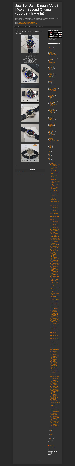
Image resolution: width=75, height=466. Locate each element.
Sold (24, 171)
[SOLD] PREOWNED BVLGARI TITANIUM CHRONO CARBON (55, 272)
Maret (51, 435)
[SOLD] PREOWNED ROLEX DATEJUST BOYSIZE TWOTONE (54, 184)
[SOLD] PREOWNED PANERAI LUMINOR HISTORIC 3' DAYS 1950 (55, 168)
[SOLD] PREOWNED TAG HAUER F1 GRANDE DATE (54, 228)
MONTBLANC (51, 112)
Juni (50, 431)
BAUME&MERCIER (52, 62)
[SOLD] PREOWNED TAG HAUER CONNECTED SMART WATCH (54, 280)
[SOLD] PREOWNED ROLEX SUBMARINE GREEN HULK (55, 402)
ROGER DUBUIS (52, 127)
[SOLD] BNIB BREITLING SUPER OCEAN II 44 (54, 170)
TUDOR (50, 137)
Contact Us (41, 26)
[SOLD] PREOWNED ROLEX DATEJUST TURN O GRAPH (54, 405)
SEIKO (50, 130)
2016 (50, 158)
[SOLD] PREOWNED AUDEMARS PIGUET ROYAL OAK (53, 333)
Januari (51, 438)
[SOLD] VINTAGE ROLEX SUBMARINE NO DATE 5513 (54, 233)
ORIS (50, 116)
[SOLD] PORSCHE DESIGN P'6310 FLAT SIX (54, 372)
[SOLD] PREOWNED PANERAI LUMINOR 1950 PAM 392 (55, 323)
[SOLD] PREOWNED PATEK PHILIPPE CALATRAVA (54, 330)
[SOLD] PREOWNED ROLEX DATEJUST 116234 (54, 370)
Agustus (51, 429)
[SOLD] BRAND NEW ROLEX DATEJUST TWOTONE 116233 (54, 422)
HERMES (50, 96)
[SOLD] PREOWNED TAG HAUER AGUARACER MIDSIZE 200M (54, 336)
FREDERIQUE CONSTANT (53, 88)
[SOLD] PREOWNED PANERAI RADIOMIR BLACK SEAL (55, 417)
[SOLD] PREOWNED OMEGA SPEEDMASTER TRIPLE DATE (54, 217)
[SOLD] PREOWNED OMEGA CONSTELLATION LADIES (54, 390)
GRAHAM (50, 91)
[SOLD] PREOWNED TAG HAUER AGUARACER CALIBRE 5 (54, 414)
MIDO (50, 111)
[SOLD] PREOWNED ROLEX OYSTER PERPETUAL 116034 (54, 367)
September (52, 427)
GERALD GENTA (52, 89)
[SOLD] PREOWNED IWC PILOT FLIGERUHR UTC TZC (54, 392)
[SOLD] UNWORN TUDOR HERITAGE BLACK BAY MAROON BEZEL (54, 250)
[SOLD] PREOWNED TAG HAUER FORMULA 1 (54, 365)
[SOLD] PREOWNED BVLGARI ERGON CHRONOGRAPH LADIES (55, 173)
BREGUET (51, 67)
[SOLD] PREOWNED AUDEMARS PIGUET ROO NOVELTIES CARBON (54, 425)
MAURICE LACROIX (52, 110)
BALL (50, 61)
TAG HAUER (51, 134)
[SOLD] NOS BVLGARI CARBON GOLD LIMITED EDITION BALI (54, 258)
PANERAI (50, 117)
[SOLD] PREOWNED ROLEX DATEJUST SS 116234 (54, 282)
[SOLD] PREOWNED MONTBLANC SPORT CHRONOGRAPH (54, 397)
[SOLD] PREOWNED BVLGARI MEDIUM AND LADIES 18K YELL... (55, 264)
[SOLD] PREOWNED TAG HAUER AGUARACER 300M (55, 205)
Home (15, 26)
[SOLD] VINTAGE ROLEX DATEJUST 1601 (54, 253)
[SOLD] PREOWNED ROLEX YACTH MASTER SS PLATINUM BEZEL (54, 311)
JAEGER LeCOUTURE (52, 101)
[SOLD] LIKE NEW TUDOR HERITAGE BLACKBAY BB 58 (54, 214)
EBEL (50, 83)
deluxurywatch (52, 445)
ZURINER (50, 147)
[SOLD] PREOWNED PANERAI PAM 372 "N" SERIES (55, 165)
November (51, 162)
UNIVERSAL (51, 139)
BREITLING (51, 68)
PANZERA (50, 118)
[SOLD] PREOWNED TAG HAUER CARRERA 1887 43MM (54, 384)
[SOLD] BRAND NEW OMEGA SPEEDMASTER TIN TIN (54, 412)
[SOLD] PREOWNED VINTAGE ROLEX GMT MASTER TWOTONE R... (55, 285)
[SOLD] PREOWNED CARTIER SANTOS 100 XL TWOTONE (55, 347)
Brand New (20, 26)
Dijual (50, 82)
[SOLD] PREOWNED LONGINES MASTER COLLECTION (53, 176)
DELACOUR (51, 80)
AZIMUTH (50, 59)
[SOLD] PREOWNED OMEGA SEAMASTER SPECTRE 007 (54, 345)
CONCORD (51, 75)
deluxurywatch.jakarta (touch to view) (28, 22)
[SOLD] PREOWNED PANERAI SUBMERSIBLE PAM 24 (55, 321)
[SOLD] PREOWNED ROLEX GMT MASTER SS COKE (54, 355)
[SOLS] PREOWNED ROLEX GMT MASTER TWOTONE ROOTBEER (54, 244)
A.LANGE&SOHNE (52, 51)
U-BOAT (50, 138)
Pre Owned (26, 26)
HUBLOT (50, 98)
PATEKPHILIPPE (51, 119)
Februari (51, 437)
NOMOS (50, 113)
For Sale (30, 26)
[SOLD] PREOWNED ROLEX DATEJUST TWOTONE (54, 306)
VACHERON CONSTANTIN (53, 140)
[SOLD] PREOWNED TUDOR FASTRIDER (54, 203)
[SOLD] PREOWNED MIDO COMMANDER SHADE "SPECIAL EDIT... (54, 188)
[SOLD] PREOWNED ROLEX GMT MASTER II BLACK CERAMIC (54, 255)
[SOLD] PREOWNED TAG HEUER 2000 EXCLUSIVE (54, 201)
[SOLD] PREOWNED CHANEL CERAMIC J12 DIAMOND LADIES (54, 294)
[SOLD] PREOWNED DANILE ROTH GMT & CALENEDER (55, 192)
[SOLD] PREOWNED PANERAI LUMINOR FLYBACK (55, 395)
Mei (50, 433)
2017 (50, 157)
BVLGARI (19, 171)
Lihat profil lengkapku (51, 447)
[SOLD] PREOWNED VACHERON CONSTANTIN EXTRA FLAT (54, 352)
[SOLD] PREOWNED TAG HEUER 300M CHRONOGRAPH (54, 179)
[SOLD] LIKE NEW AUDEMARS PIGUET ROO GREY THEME (54, 236)
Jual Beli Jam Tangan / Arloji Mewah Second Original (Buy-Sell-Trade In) (36, 9)
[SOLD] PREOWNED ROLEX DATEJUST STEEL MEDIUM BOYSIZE (55, 182)
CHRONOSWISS (51, 74)
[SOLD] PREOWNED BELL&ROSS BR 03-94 (54, 301)
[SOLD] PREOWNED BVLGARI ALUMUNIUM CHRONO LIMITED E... (55, 261)
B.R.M (50, 60)
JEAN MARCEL (51, 102)
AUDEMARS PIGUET (52, 58)
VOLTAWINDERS (52, 144)
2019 (50, 154)
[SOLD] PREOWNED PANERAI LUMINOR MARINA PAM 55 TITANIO (55, 222)
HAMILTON (51, 94)
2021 (50, 151)
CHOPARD (51, 73)
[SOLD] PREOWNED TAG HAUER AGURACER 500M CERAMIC (54, 339)
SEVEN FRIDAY (51, 131)
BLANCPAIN (51, 65)
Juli (50, 430)
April (51, 434)
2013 (50, 441)
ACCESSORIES (51, 52)
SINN (50, 132)
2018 (50, 155)
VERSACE (50, 141)
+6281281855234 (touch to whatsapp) (31, 20)
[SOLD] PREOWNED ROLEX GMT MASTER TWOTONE (54, 376)
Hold (50, 97)
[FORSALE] (51, 48)
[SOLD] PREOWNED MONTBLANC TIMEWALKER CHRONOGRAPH (53, 198)
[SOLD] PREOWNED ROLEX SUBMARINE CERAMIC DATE (54, 230)
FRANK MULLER (52, 87)
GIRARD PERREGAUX (52, 90)
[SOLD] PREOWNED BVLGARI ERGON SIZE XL (55, 374)
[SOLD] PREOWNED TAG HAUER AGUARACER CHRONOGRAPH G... (54, 342)
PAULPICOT (51, 120)
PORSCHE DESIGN (52, 124)
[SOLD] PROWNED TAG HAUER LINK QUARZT (54, 314)
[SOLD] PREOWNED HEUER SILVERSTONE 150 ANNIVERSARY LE (54, 304)
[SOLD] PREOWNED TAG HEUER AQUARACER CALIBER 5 (54, 195)
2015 (50, 159)
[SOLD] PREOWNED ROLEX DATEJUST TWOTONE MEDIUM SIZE (54, 247)
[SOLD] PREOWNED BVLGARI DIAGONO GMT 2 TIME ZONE (55, 297)
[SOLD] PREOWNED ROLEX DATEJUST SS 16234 (54, 407)
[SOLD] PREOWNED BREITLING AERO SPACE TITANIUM (54, 291)
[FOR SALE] (51, 47)
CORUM (50, 76)
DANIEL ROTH (51, 77)
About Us (35, 26)
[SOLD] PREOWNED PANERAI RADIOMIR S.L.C (55, 267)
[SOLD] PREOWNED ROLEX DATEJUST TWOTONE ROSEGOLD (54, 381)
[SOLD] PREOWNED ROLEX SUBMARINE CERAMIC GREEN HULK (54, 269)
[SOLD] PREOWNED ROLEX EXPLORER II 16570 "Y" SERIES (54, 357)
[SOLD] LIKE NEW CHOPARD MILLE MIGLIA (54, 242)
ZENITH (50, 146)
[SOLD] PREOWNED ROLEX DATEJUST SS (54, 277)
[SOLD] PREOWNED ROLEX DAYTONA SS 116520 (54, 409)
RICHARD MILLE (52, 126)
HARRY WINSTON (52, 95)
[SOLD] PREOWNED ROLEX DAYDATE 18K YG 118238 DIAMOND (54, 419)
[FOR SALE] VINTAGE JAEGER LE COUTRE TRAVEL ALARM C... (54, 328)
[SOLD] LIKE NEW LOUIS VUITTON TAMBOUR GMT (54, 309)
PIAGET (50, 123)
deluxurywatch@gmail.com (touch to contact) (27, 23)
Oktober (51, 163)
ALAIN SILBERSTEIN (52, 54)
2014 (50, 440)
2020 (50, 153)
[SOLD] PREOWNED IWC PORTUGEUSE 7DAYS (54, 275)
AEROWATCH (51, 53)
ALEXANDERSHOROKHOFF (53, 55)
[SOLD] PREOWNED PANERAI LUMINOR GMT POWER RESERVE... (55, 288)
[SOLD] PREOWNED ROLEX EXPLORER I (54, 360)
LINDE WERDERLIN (52, 104)
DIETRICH (50, 81)
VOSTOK (50, 145)
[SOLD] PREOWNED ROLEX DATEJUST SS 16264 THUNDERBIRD (54, 225)
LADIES (50, 103)
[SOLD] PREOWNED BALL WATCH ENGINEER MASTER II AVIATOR (54, 362)
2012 (50, 442)
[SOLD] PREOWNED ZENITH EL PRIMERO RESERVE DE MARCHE (55, 239)
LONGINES (51, 105)
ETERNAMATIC (51, 84)
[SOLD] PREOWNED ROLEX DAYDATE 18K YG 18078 (54, 299)
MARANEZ (51, 109)
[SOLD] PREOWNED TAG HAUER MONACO (54, 190)
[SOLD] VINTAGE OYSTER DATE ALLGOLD (54, 219)
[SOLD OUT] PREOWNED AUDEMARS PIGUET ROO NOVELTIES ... (54, 387)
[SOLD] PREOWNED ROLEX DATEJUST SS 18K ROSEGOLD (54, 211)
